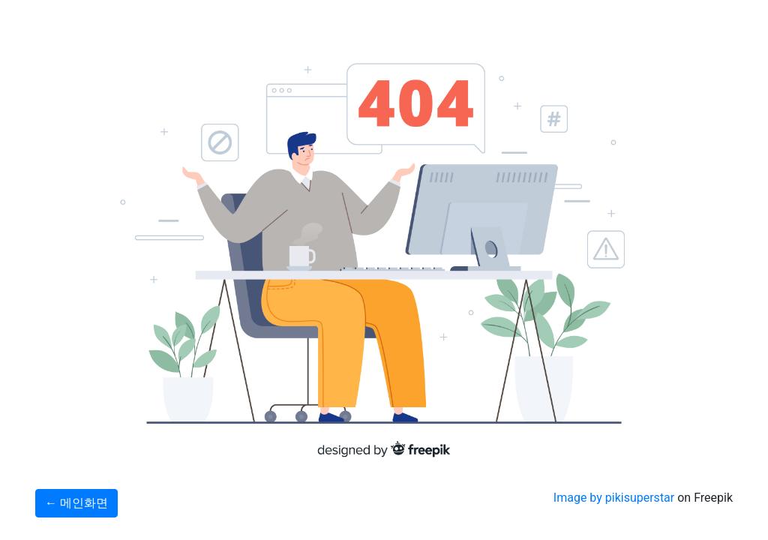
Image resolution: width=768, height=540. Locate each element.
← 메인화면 (76, 503)
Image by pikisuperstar (614, 497)
